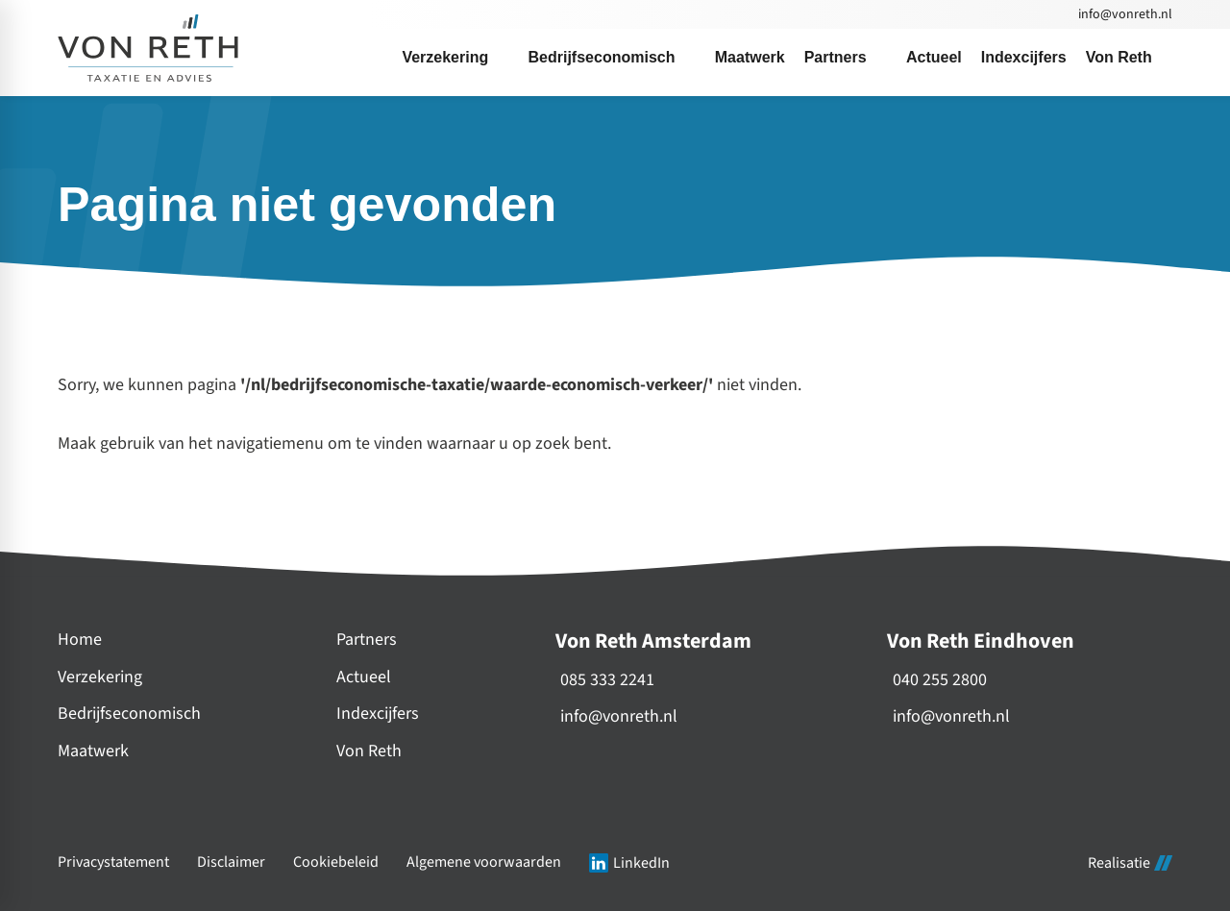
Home (80, 639)
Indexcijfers (377, 713)
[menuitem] (455, 57)
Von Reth (369, 751)
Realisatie (1130, 863)
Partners (366, 639)
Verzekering (100, 677)
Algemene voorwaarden (483, 862)
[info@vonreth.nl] (1123, 14)
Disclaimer (231, 862)
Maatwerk (93, 751)
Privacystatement (113, 862)
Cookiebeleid (336, 862)
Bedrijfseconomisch (129, 713)
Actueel (363, 677)
